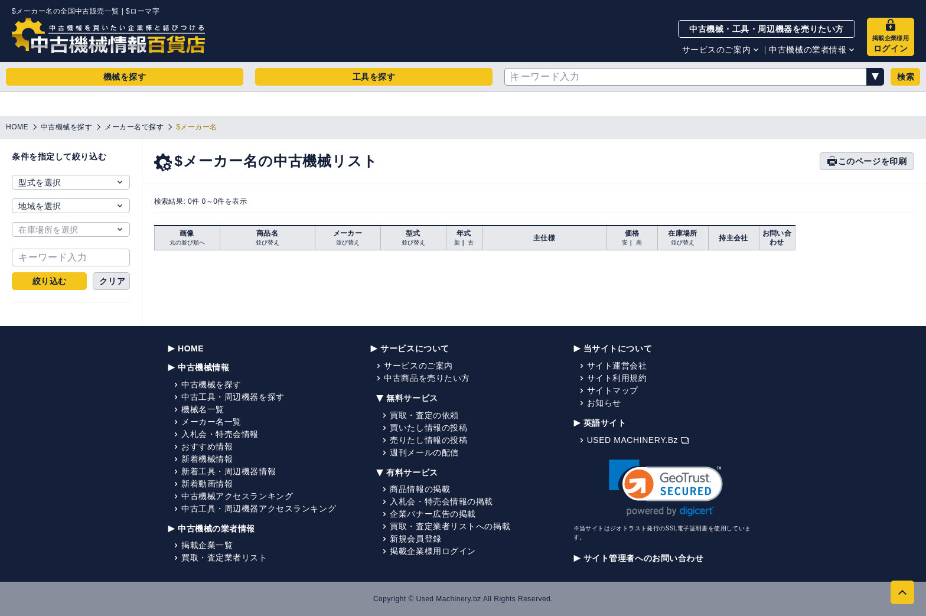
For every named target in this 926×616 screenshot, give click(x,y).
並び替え (267, 242)
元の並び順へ (187, 242)
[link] (666, 488)
